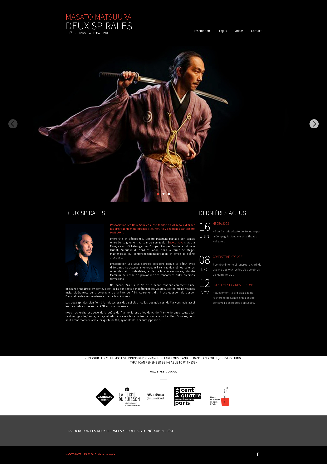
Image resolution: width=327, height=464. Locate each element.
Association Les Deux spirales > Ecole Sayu (106, 430)
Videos (238, 31)
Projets (222, 31)
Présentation (201, 31)
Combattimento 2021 (228, 257)
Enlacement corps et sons (233, 285)
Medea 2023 (221, 223)
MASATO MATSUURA (98, 21)
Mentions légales (107, 454)
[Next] (314, 123)
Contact (256, 31)
